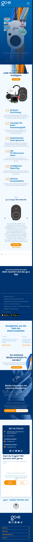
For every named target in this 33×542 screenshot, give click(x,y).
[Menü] (28, 3)
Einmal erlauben (22, 410)
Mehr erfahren (16, 367)
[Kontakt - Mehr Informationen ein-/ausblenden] (29, 528)
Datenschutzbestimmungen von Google (19, 407)
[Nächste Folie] (27, 218)
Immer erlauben (10, 410)
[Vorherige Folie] (5, 218)
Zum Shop (16, 79)
